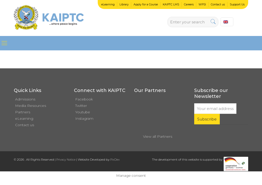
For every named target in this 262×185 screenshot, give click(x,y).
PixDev (115, 159)
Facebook (84, 99)
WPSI (202, 4)
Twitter (81, 106)
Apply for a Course (146, 4)
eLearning (108, 4)
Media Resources (30, 106)
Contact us (218, 4)
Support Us (237, 4)
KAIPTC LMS (171, 4)
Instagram (84, 118)
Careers (189, 4)
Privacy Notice (65, 159)
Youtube (82, 112)
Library (124, 4)
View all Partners (157, 136)
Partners (22, 112)
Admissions (25, 99)
